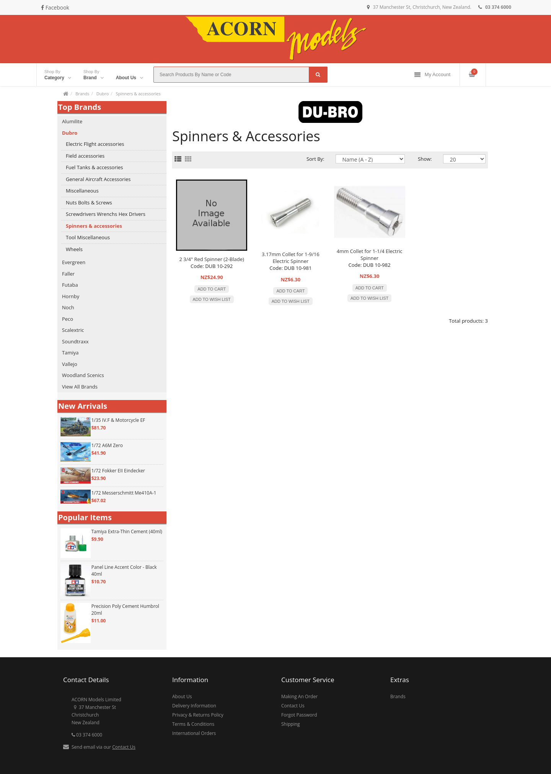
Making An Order (299, 696)
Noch (68, 307)
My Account (432, 75)
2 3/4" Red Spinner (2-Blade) (211, 259)
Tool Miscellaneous (88, 237)
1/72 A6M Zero (107, 445)
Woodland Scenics (83, 375)
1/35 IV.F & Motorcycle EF (118, 420)
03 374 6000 (87, 735)
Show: (425, 158)
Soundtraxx (75, 341)
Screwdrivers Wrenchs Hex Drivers (105, 214)
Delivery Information (194, 705)
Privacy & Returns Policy (197, 715)
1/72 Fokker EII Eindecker (118, 470)
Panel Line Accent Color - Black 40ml (124, 570)
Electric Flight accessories (95, 143)
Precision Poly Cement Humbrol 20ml (125, 609)
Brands (82, 93)
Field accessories (85, 155)
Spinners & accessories (138, 93)
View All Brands (80, 386)
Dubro (102, 93)
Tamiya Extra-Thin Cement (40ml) (126, 531)
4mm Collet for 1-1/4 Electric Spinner (370, 254)
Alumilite (72, 121)
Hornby (70, 296)
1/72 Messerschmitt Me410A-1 (123, 493)
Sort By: (315, 158)
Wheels (74, 249)
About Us (182, 696)
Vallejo (69, 364)
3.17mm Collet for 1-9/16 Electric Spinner (291, 258)
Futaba (70, 284)
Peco (67, 318)
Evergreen (73, 262)
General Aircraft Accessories (98, 179)
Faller (68, 273)
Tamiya (70, 352)
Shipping (290, 724)
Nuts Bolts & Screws (89, 202)
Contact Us (123, 747)
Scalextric (73, 330)
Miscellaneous (82, 190)
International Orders (194, 733)
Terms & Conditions (193, 724)
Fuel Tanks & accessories (94, 167)
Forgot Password (299, 715)
